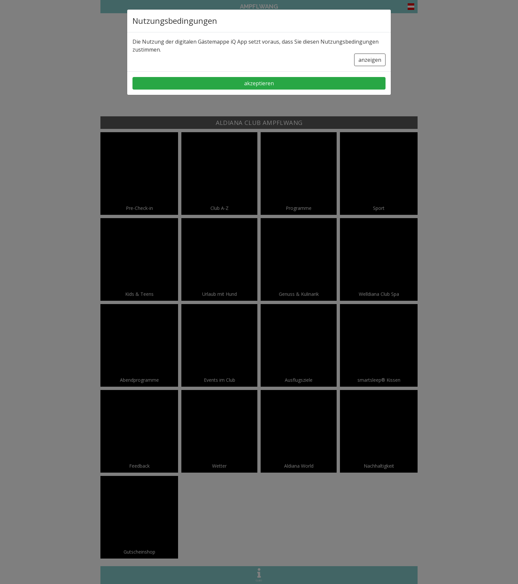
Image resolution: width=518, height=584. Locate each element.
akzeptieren (259, 83)
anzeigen (369, 59)
